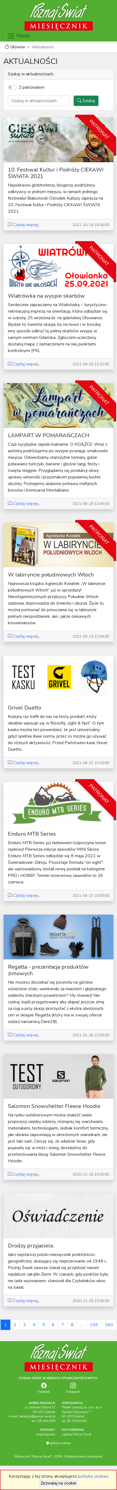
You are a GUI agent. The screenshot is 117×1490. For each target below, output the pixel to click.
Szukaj (86, 101)
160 (109, 1325)
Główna (15, 47)
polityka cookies (58, 1443)
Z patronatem (31, 87)
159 (94, 1325)
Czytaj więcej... (24, 225)
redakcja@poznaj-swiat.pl (37, 1416)
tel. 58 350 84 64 (74, 1421)
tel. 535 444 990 (43, 1421)
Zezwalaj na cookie (58, 1483)
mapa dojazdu (45, 1434)
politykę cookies (93, 1476)
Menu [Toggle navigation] (18, 36)
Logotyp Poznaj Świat (76, 1434)
